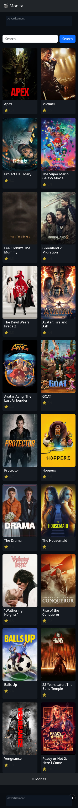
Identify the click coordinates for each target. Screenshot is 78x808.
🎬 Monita (13, 6)
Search (67, 38)
